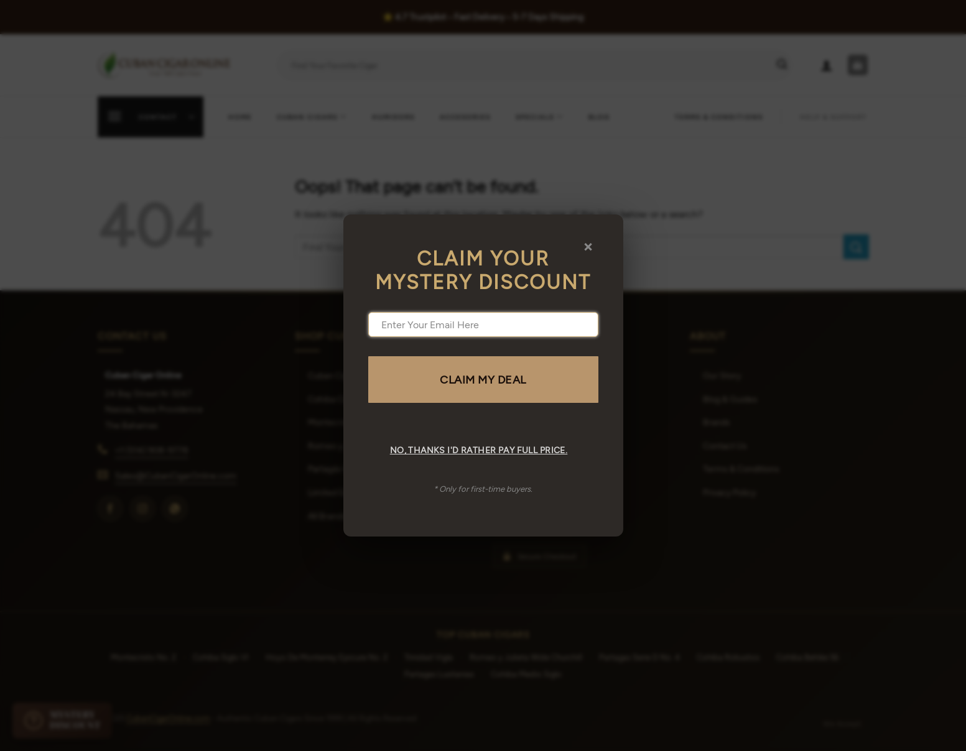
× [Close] (588, 245)
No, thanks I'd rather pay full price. (479, 450)
